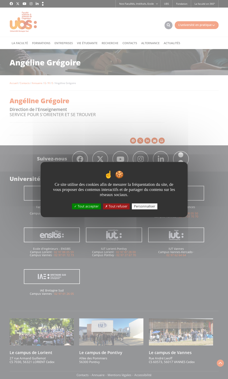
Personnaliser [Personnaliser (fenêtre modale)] (144, 206)
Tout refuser (116, 206)
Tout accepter (86, 206)
